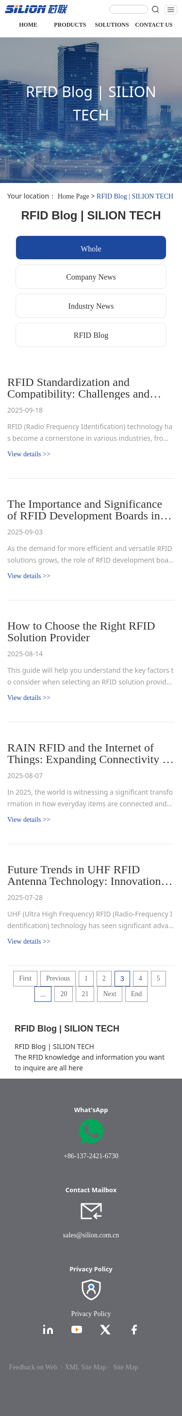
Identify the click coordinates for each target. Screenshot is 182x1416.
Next (109, 994)
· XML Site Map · (85, 1367)
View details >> (28, 454)
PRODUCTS (70, 24)
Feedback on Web (33, 1367)
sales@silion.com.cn (91, 1235)
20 (63, 994)
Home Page (73, 196)
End (136, 994)
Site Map (125, 1367)
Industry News (91, 306)
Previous (58, 978)
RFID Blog (91, 335)
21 (85, 994)
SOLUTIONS (112, 24)
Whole (91, 249)
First (25, 978)
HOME (28, 24)
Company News (91, 277)
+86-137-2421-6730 (91, 1156)
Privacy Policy (91, 1313)
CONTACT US (153, 24)
